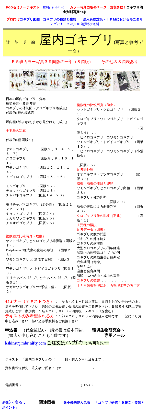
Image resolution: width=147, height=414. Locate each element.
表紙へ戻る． (14, 402)
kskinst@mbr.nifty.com (25, 343)
